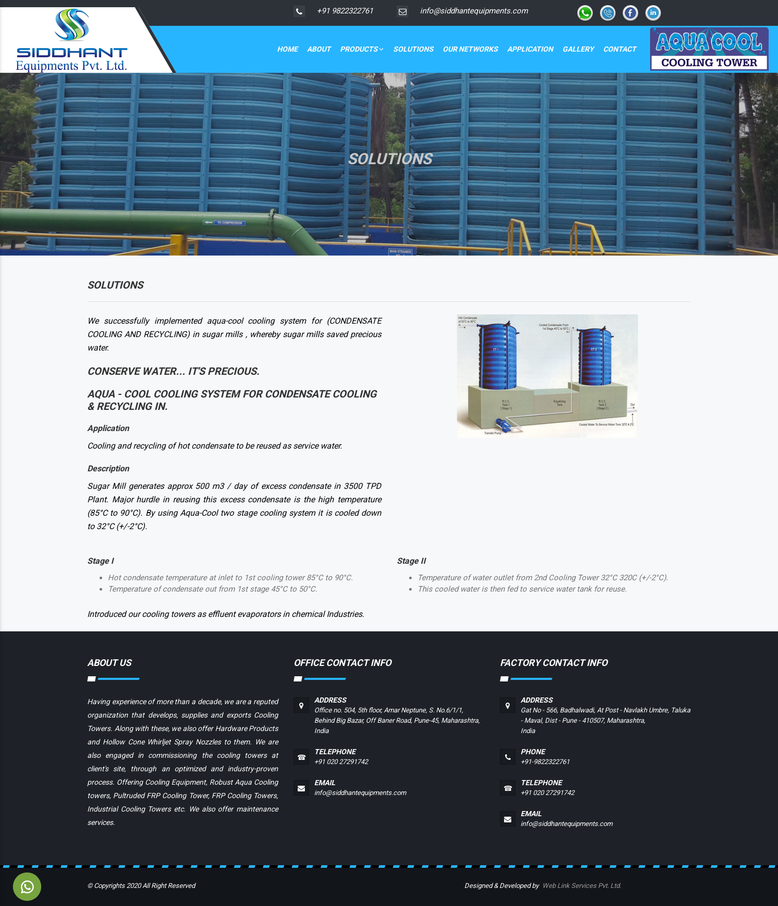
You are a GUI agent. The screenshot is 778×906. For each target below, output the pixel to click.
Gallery (578, 49)
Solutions (413, 49)
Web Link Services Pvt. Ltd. (581, 885)
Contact (619, 49)
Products (362, 49)
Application (530, 49)
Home (287, 49)
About (319, 49)
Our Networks (470, 49)
